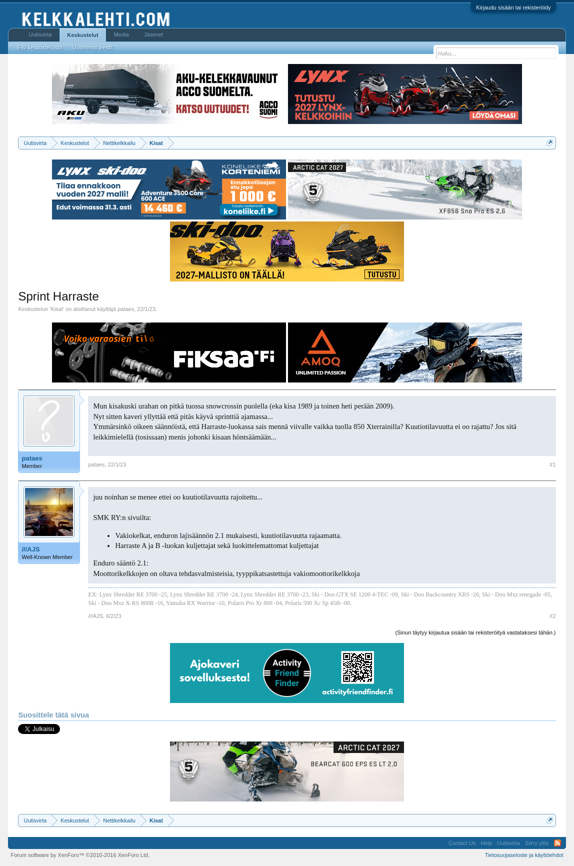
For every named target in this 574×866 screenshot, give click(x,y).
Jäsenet (154, 35)
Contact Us (462, 843)
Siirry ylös (537, 843)
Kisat (57, 309)
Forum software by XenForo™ (80, 855)
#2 (553, 616)
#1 (553, 465)
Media (121, 35)
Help (486, 843)
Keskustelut (82, 35)
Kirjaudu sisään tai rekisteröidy (513, 7)
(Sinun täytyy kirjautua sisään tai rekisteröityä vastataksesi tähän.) (476, 633)
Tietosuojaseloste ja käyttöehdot (524, 855)
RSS (557, 843)
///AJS (31, 549)
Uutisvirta (40, 35)
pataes (126, 309)
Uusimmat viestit (92, 47)
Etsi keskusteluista (39, 47)
